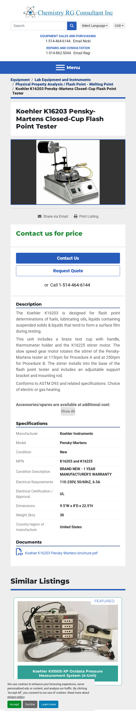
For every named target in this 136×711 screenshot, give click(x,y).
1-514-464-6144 (57, 41)
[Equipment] (20, 79)
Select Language (93, 25)
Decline (30, 704)
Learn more (48, 704)
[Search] (39, 26)
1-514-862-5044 (58, 53)
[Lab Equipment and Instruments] (63, 79)
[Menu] (60, 67)
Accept (14, 704)
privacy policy (15, 697)
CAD (118, 25)
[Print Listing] (86, 216)
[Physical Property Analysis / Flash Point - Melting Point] (64, 84)
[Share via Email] (53, 216)
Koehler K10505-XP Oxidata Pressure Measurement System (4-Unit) (68, 673)
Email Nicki (82, 41)
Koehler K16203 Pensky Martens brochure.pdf (57, 553)
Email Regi (81, 53)
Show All (68, 411)
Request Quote (68, 270)
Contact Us (68, 258)
